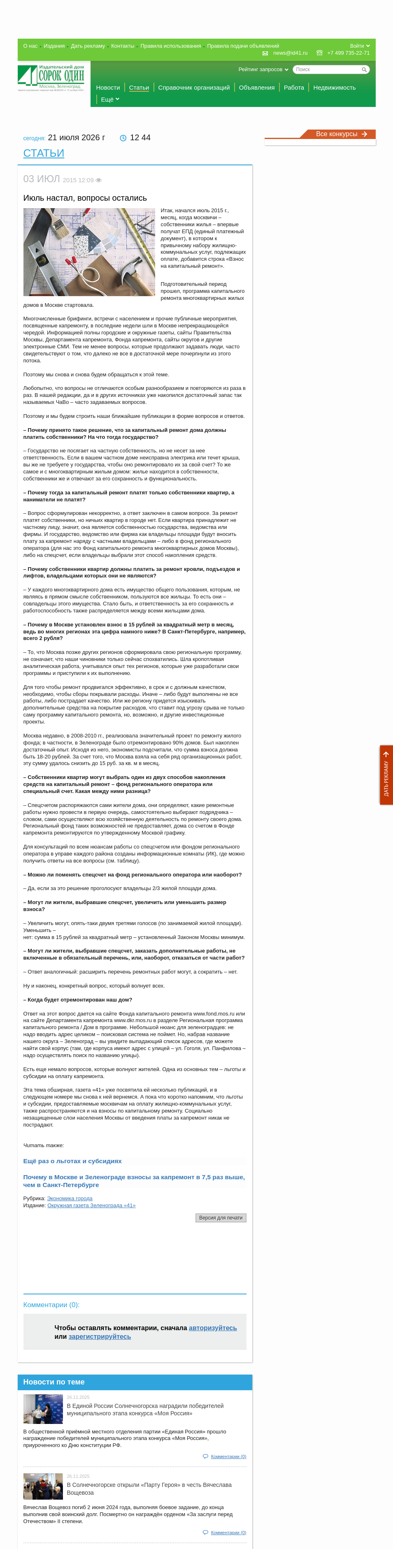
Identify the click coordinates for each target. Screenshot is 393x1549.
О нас (30, 46)
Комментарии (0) (228, 1456)
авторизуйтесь (213, 1327)
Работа (294, 87)
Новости (108, 87)
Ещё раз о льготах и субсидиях (72, 1160)
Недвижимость (334, 87)
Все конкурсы (341, 133)
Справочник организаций (194, 87)
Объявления (257, 87)
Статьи (139, 87)
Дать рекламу (384, 775)
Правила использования (170, 46)
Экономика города (70, 1198)
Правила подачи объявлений (243, 46)
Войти (357, 46)
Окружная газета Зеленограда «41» (91, 1205)
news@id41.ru (290, 53)
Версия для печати (220, 1218)
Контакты (122, 46)
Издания (54, 46)
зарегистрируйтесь (100, 1336)
